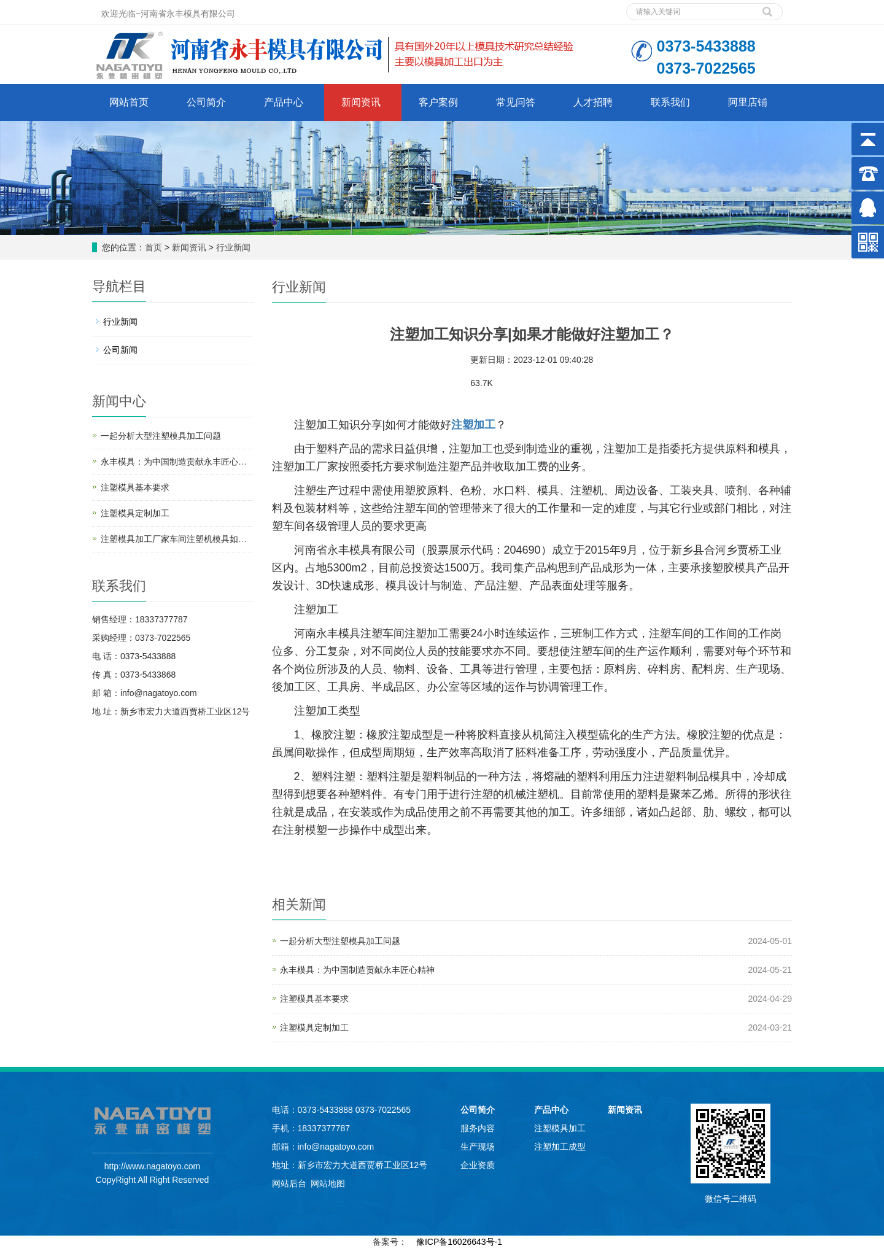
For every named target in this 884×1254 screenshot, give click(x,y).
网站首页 (129, 102)
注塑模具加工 (560, 1128)
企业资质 (477, 1165)
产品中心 (283, 102)
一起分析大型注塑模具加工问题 (340, 941)
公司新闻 (120, 350)
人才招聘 (593, 102)
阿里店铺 (747, 102)
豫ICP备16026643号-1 (459, 1242)
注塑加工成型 (560, 1146)
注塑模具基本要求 (314, 999)
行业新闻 (233, 247)
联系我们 (670, 102)
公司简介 (206, 102)
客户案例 (438, 102)
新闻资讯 (361, 102)
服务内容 (477, 1128)
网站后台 (289, 1183)
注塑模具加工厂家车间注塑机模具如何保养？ (187, 539)
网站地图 (328, 1183)
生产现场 (477, 1146)
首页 (153, 247)
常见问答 (515, 102)
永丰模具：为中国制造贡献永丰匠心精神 (357, 970)
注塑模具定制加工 (314, 1027)
